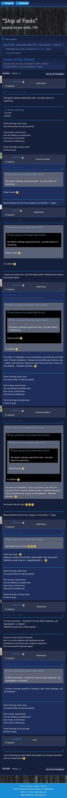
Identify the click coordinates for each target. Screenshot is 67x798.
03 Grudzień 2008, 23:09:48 (15, 92)
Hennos (16, 157)
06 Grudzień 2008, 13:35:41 (13, 749)
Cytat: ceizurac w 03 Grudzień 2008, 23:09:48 (26, 174)
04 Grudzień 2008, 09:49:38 (13, 220)
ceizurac (16, 81)
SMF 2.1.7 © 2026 (27, 792)
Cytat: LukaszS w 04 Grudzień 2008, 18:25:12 (26, 671)
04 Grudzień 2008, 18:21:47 (13, 533)
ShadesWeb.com (40, 795)
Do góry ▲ (43, 786)
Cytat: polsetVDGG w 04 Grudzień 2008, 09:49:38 (27, 305)
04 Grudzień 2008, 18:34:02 (13, 664)
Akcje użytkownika (55, 74)
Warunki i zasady (32, 786)
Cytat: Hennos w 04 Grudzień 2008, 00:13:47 (25, 227)
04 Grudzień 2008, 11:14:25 (13, 295)
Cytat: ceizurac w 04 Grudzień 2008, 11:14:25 (26, 428)
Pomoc (22, 786)
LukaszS (17, 604)
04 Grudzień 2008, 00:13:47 (13, 167)
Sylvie (48, 49)
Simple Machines (40, 792)
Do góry (6, 769)
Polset (15, 210)
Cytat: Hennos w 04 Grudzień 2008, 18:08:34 (25, 540)
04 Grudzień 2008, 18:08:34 (13, 421)
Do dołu (6, 73)
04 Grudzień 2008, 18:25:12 (13, 615)
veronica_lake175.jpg (14, 110)
